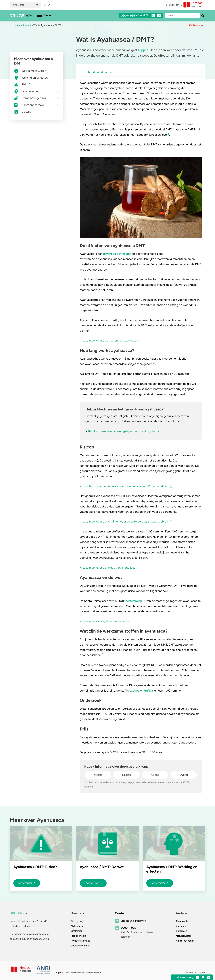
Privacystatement (80, 940)
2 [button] (102, 654)
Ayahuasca (25, 25)
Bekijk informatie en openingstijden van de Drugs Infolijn (124, 431)
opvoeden (185, 940)
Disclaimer (76, 930)
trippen (143, 50)
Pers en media (78, 935)
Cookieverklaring (80, 945)
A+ (50, 4)
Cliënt (155, 774)
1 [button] (168, 133)
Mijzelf (98, 774)
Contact (121, 913)
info (182, 921)
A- (46, 4)
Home (13, 25)
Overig (184, 774)
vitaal (183, 935)
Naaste (126, 774)
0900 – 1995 (128, 927)
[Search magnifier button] (202, 15)
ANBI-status (77, 926)
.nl (182, 930)
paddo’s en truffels (141, 690)
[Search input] (182, 15)
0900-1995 (138, 16)
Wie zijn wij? (77, 921)
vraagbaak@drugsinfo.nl (134, 920)
